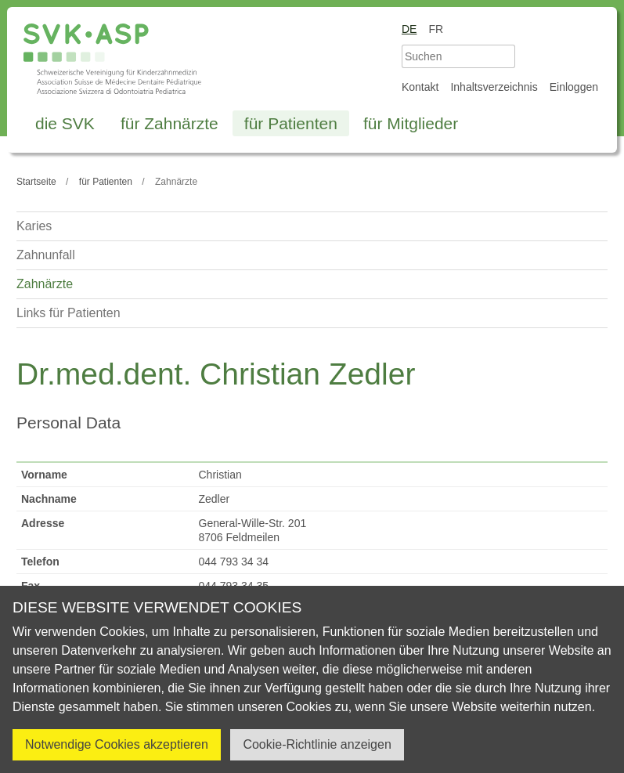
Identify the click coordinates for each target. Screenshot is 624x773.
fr (435, 29)
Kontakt (420, 87)
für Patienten (290, 123)
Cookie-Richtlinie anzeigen (317, 744)
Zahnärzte (44, 284)
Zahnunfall (45, 255)
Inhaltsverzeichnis (493, 87)
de (409, 29)
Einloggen (574, 87)
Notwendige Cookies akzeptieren (116, 744)
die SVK (65, 123)
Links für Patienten (68, 313)
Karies (34, 226)
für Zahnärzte (169, 123)
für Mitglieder (410, 123)
